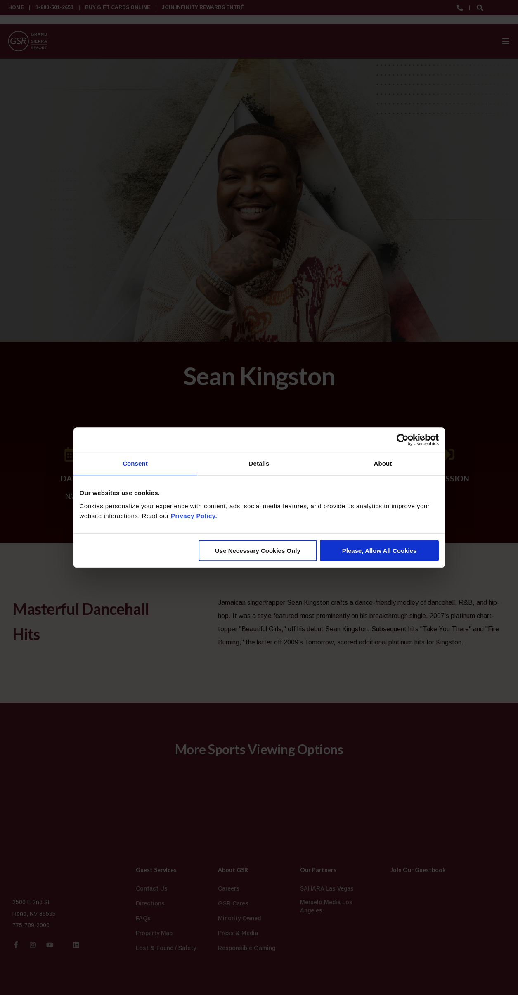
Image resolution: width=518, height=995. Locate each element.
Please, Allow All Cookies (379, 550)
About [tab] (383, 463)
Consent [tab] (135, 463)
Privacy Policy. (194, 515)
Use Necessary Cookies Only (257, 550)
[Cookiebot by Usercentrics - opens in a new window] (403, 440)
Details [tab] (259, 463)
